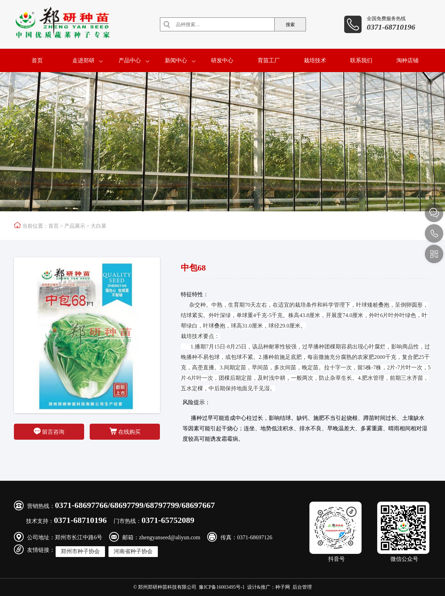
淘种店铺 (407, 60)
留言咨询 (49, 431)
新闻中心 (176, 60)
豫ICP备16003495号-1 (221, 587)
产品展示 (74, 226)
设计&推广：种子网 (268, 587)
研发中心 (222, 60)
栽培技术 (315, 60)
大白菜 (98, 226)
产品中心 (130, 60)
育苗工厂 (269, 60)
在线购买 (125, 431)
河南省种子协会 (133, 551)
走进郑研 (83, 60)
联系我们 (361, 60)
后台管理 (302, 587)
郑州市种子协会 (80, 551)
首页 (37, 60)
